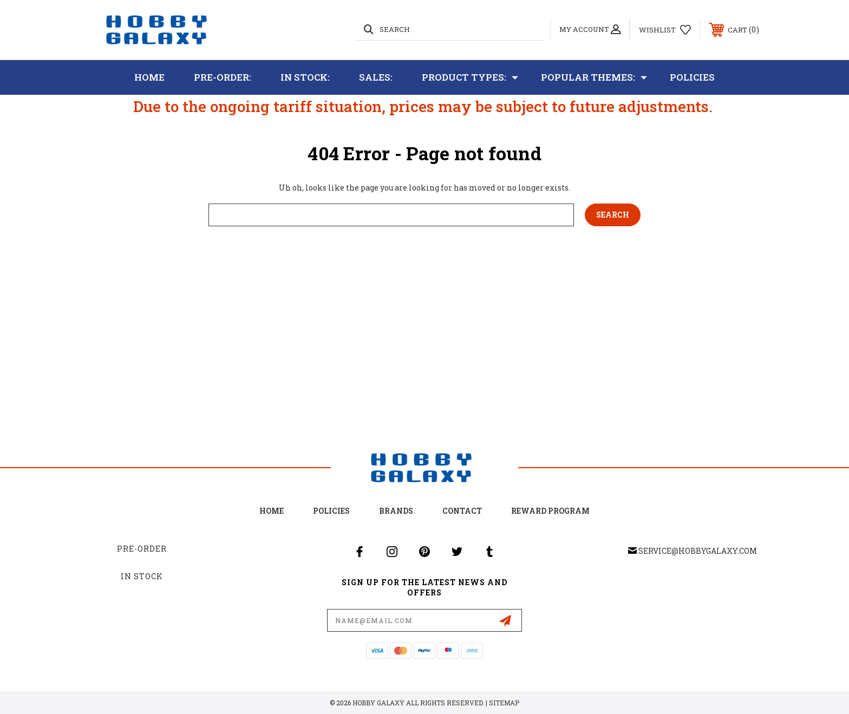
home (271, 511)
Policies (692, 77)
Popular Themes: (594, 77)
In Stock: (305, 77)
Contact (462, 511)
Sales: (376, 77)
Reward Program (550, 511)
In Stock (142, 576)
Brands (396, 511)
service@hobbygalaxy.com (697, 551)
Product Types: (470, 77)
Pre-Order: (222, 77)
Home (149, 77)
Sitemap (504, 702)
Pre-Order (142, 548)
